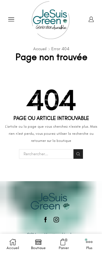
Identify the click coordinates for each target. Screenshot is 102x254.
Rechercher (78, 154)
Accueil (40, 48)
